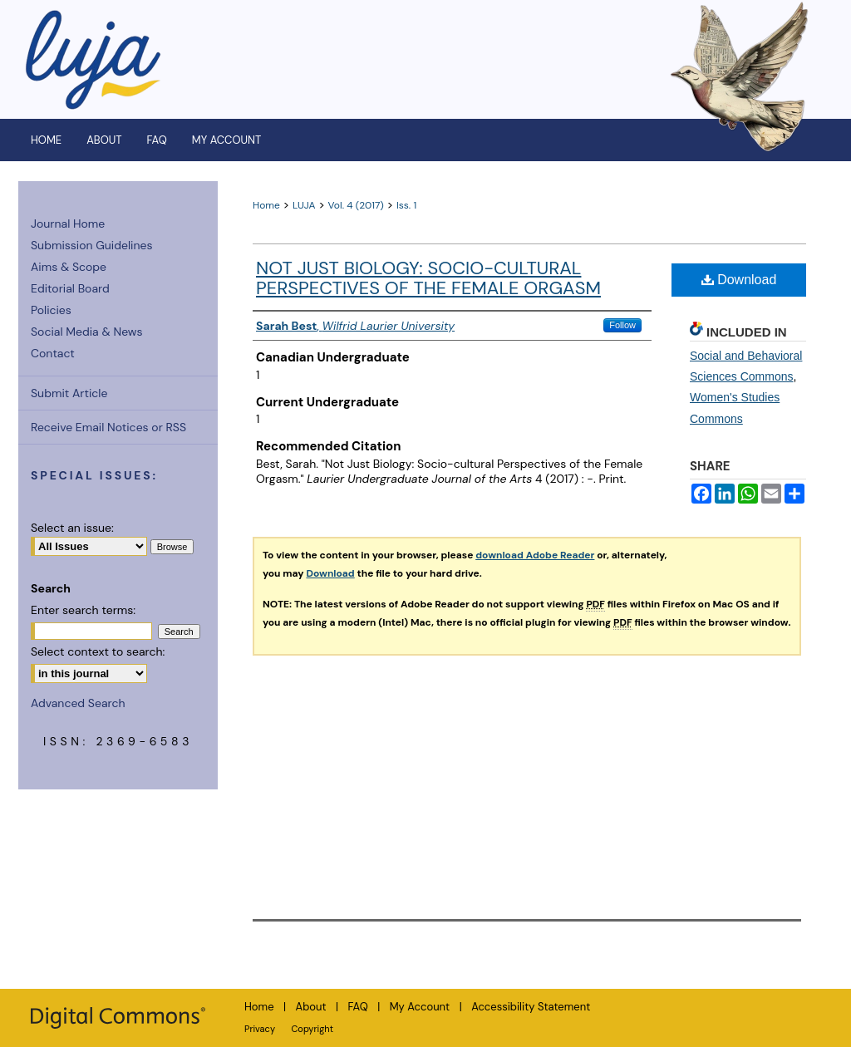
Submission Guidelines (91, 245)
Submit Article (69, 393)
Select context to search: (98, 651)
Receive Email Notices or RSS (108, 427)
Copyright (311, 1029)
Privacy (259, 1029)
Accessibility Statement (530, 1007)
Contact (53, 353)
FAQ (358, 1007)
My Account (420, 1007)
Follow (622, 325)
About (311, 1007)
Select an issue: (72, 527)
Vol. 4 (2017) (356, 205)
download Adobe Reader (534, 555)
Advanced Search (78, 703)
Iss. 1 (406, 205)
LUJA (304, 205)
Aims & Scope (68, 266)
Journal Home (68, 223)
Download (739, 280)
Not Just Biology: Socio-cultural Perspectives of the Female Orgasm (428, 278)
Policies (51, 309)
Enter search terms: (83, 609)
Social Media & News (87, 331)
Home (266, 205)
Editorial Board (70, 288)
